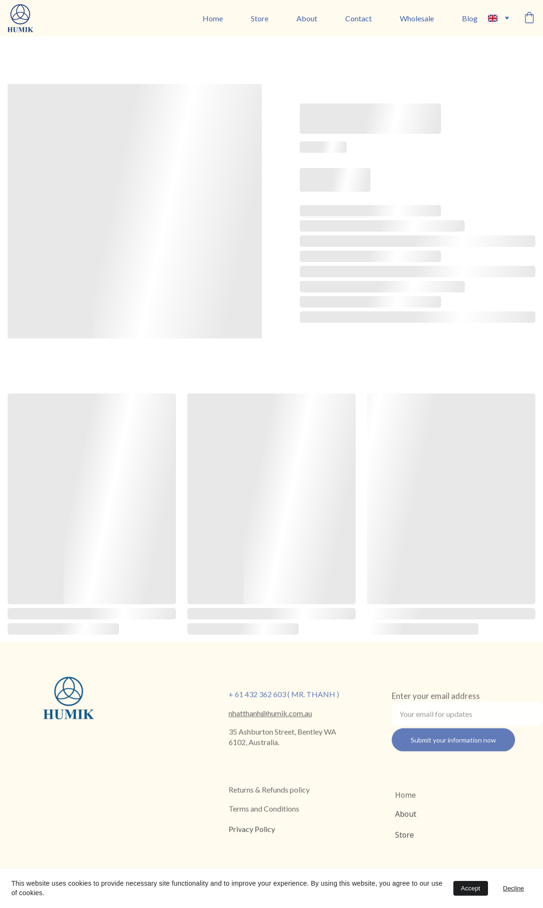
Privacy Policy (252, 829)
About (306, 18)
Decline (513, 888)
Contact (358, 18)
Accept (470, 888)
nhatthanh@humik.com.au (270, 713)
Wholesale (417, 18)
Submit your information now (453, 744)
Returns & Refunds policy (269, 790)
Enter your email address (436, 699)
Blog (470, 18)
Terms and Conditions (264, 809)
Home (212, 18)
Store (259, 18)
